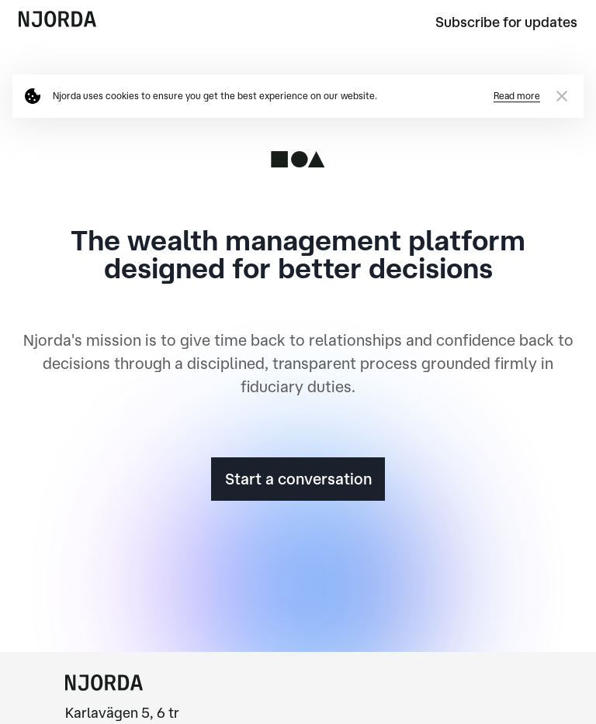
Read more (517, 96)
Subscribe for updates (506, 21)
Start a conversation (298, 479)
